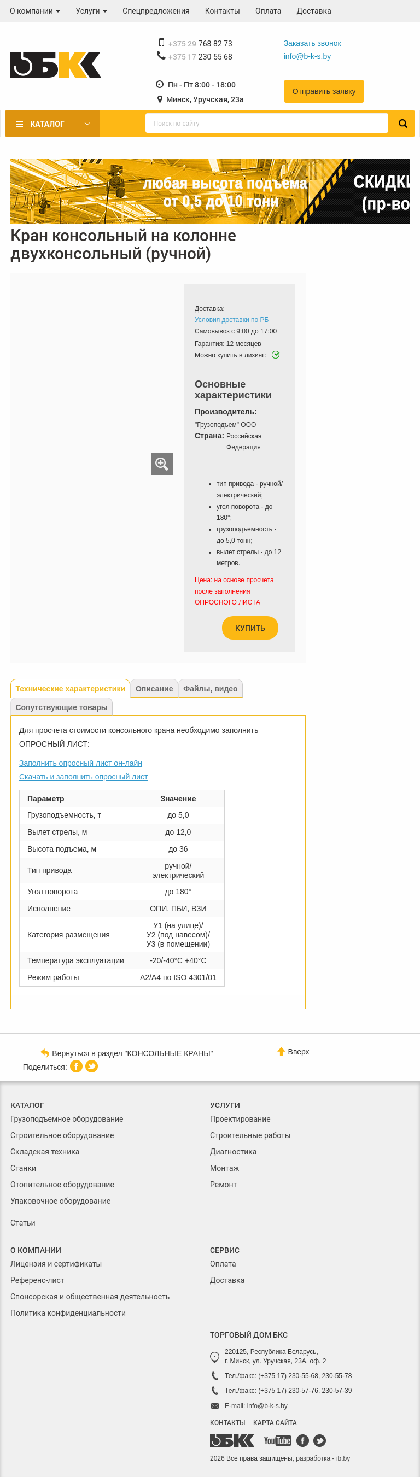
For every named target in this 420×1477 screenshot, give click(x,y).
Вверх (293, 1051)
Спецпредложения (156, 11)
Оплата (268, 11)
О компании (35, 11)
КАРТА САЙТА (275, 1422)
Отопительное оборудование (62, 1184)
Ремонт (223, 1184)
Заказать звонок (312, 43)
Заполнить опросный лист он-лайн (80, 763)
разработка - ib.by (323, 1458)
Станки (23, 1168)
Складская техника (44, 1151)
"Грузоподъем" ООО (225, 425)
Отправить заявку (324, 91)
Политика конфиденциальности (68, 1313)
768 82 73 (200, 43)
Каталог (47, 124)
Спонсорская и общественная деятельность (90, 1296)
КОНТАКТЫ (227, 1422)
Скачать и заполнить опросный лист (83, 776)
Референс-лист (37, 1280)
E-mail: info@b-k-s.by (256, 1406)
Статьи (23, 1222)
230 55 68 (200, 56)
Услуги (91, 11)
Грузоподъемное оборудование (67, 1119)
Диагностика (233, 1151)
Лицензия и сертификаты (56, 1263)
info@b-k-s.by (307, 56)
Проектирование (240, 1119)
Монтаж (224, 1168)
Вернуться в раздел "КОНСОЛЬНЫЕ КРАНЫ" (126, 1052)
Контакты (222, 11)
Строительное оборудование (62, 1135)
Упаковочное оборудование (60, 1201)
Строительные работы (250, 1135)
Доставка (314, 11)
